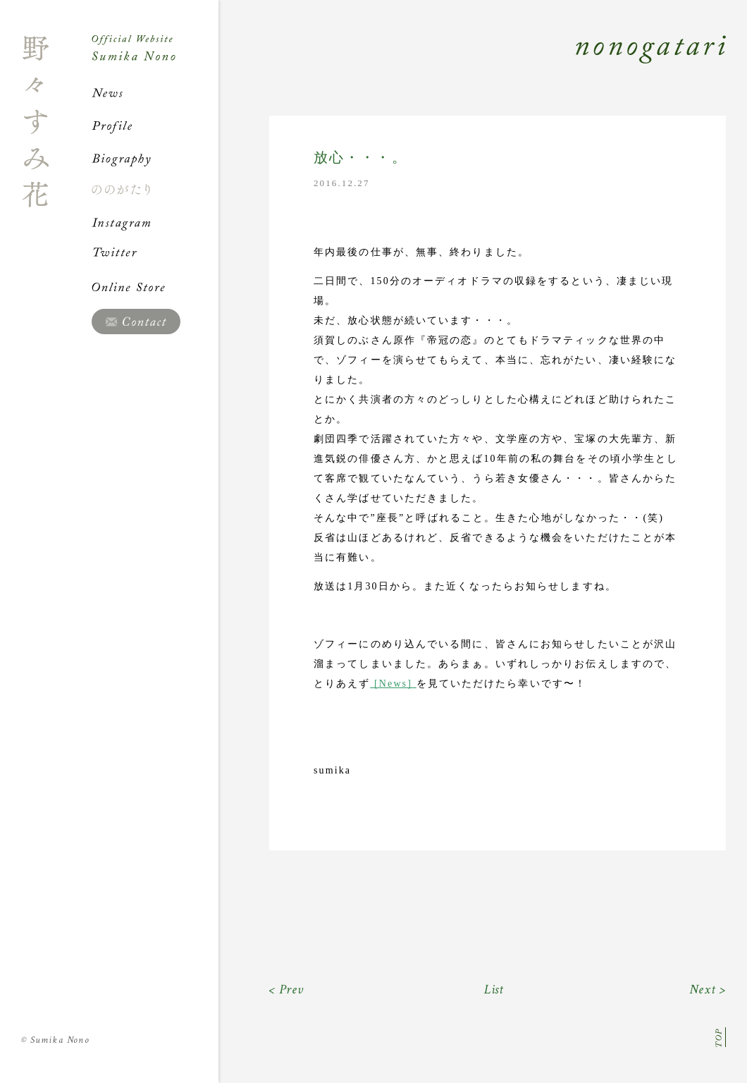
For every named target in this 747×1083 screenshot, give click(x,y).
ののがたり (155, 189)
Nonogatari (472, 64)
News (155, 93)
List (494, 989)
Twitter (155, 254)
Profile (155, 125)
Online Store (155, 287)
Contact (136, 321)
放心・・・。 (360, 157)
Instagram (155, 222)
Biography (155, 158)
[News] (391, 683)
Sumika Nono (55, 1040)
